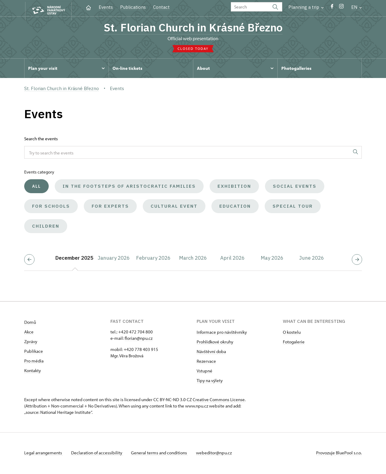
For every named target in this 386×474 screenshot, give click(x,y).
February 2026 (153, 259)
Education (235, 207)
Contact (161, 7)
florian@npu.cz (138, 339)
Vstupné (204, 372)
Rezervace (206, 362)
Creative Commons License (219, 401)
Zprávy (30, 343)
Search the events (41, 140)
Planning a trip (306, 7)
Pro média (34, 362)
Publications (133, 7)
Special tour (293, 207)
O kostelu (292, 333)
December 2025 (74, 259)
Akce (29, 333)
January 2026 (114, 259)
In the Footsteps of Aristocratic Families (129, 187)
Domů (30, 323)
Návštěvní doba (211, 353)
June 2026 (311, 259)
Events (106, 7)
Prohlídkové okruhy (215, 343)
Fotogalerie (294, 343)
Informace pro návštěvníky (222, 333)
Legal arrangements (43, 454)
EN (356, 7)
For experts (110, 207)
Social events (294, 187)
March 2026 (193, 259)
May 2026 (272, 259)
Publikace (33, 352)
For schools (51, 207)
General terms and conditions (162, 454)
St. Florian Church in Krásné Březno (193, 28)
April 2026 (232, 259)
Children (45, 227)
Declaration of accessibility (99, 454)
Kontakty (32, 372)
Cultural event (174, 207)
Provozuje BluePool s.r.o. (339, 454)
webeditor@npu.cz (219, 454)
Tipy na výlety (210, 382)
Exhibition (234, 187)
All (36, 187)
